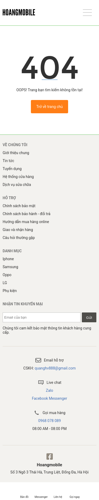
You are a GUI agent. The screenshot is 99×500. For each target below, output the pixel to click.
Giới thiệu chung (16, 153)
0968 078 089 (49, 421)
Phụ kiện (10, 291)
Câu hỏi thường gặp (19, 238)
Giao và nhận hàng (18, 230)
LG (5, 283)
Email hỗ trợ (49, 360)
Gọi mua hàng (49, 413)
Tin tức (8, 161)
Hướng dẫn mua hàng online (26, 222)
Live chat (50, 382)
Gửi (89, 318)
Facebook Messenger (49, 398)
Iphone (8, 259)
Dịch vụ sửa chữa (17, 184)
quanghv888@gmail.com (55, 368)
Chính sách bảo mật (19, 206)
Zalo (49, 390)
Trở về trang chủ (49, 107)
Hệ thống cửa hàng (18, 177)
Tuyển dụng (12, 169)
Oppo (7, 275)
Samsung (10, 267)
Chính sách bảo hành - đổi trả (26, 214)
